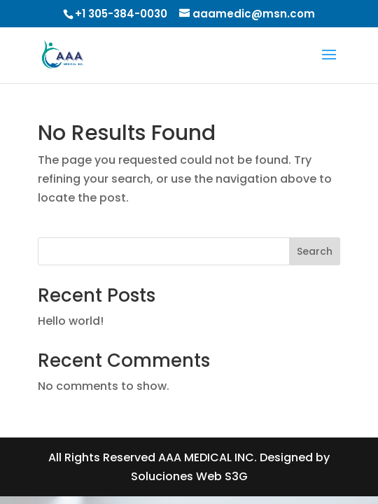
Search (314, 251)
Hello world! (71, 321)
